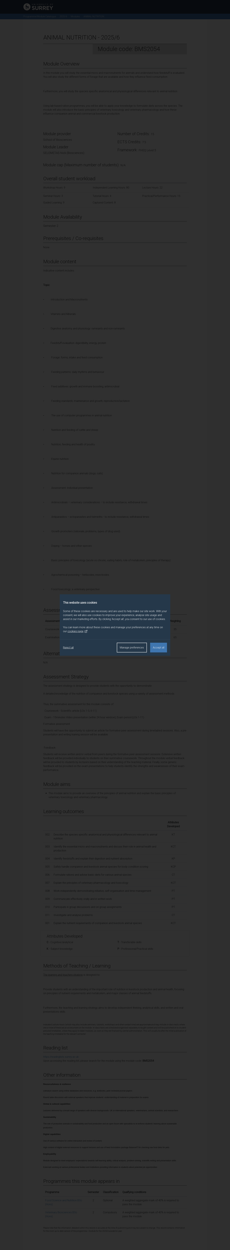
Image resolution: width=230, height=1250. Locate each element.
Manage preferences (132, 647)
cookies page (77, 631)
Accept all (158, 647)
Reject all (68, 647)
